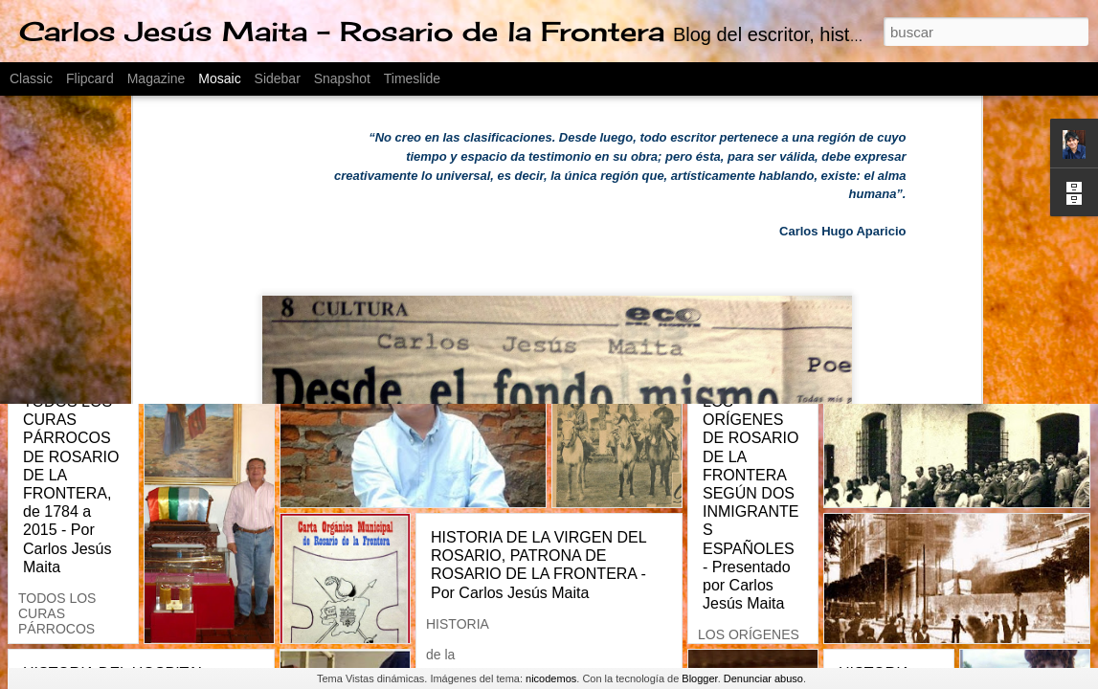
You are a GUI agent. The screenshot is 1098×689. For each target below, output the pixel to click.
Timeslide (412, 78)
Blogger (699, 678)
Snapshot (342, 78)
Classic (31, 78)
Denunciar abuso (763, 678)
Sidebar (278, 78)
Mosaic (219, 78)
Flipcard (90, 78)
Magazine (156, 78)
